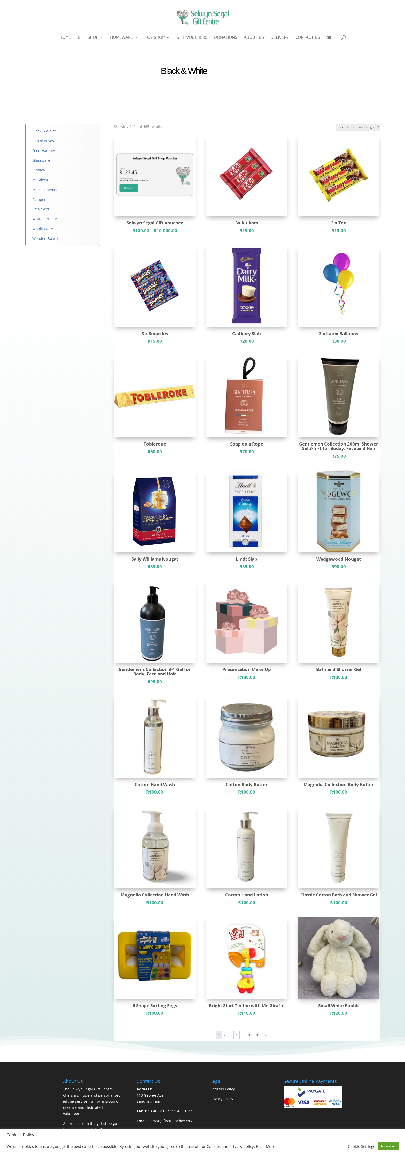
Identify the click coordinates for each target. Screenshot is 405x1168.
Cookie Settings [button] (361, 1146)
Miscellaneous (45, 189)
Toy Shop (155, 38)
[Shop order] (358, 127)
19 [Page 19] (258, 1035)
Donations (225, 38)
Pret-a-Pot (40, 209)
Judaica (38, 170)
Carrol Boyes (43, 140)
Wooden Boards (46, 238)
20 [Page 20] (266, 1035)
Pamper (39, 199)
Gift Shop (88, 38)
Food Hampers (44, 150)
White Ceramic (45, 218)
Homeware (121, 38)
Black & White (44, 131)
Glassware (41, 160)
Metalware (41, 179)
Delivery (280, 38)
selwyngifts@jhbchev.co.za (172, 1120)
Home (65, 38)
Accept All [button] (388, 1146)
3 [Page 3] (231, 1035)
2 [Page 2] (225, 1035)
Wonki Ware (42, 228)
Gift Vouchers (191, 38)
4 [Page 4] (237, 1035)
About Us (254, 38)
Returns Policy (222, 1089)
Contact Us (307, 38)
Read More (265, 1146)
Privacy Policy (221, 1098)
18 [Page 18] (250, 1035)
